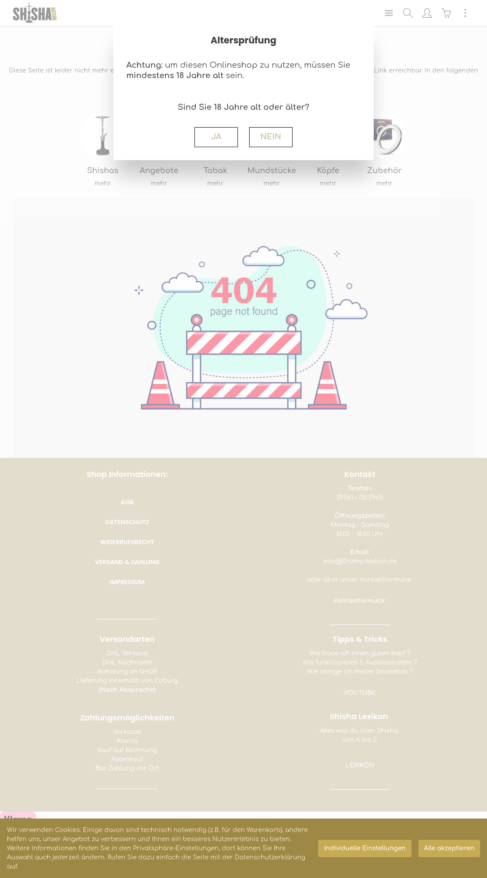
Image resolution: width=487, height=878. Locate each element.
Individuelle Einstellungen (364, 848)
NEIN (270, 136)
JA (216, 136)
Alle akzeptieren (449, 848)
